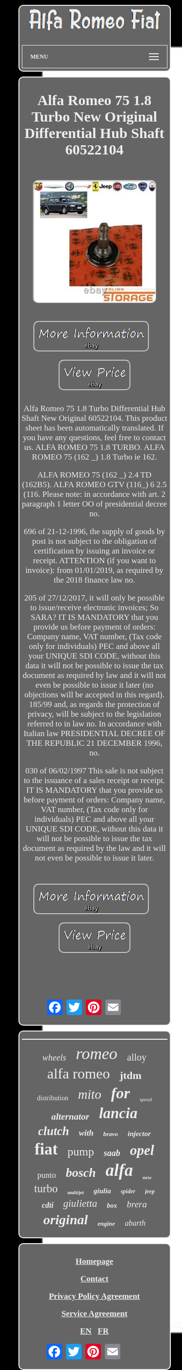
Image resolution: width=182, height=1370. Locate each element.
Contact (95, 1278)
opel (142, 1150)
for (120, 1093)
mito (89, 1094)
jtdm (130, 1075)
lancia (118, 1113)
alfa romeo (78, 1073)
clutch (53, 1131)
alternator (70, 1116)
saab (112, 1153)
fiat (46, 1149)
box (112, 1205)
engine (106, 1223)
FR (103, 1331)
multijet (75, 1192)
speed (146, 1099)
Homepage (94, 1261)
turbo (46, 1189)
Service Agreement (94, 1313)
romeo (96, 1053)
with (86, 1133)
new (147, 1177)
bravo (110, 1134)
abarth (135, 1223)
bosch (81, 1173)
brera (137, 1204)
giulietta (80, 1203)
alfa (119, 1170)
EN (86, 1331)
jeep (150, 1191)
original (65, 1219)
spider (128, 1191)
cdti (47, 1205)
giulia (102, 1191)
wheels (54, 1057)
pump (80, 1151)
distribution (52, 1098)
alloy (137, 1057)
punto (46, 1175)
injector (139, 1134)
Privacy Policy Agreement (94, 1296)
